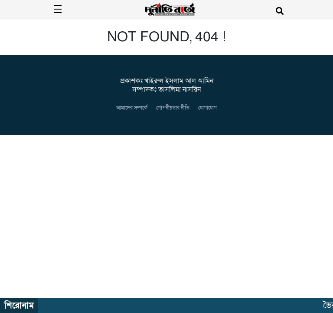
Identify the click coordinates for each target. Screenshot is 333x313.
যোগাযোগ (207, 107)
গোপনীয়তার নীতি (172, 107)
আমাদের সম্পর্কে (131, 107)
